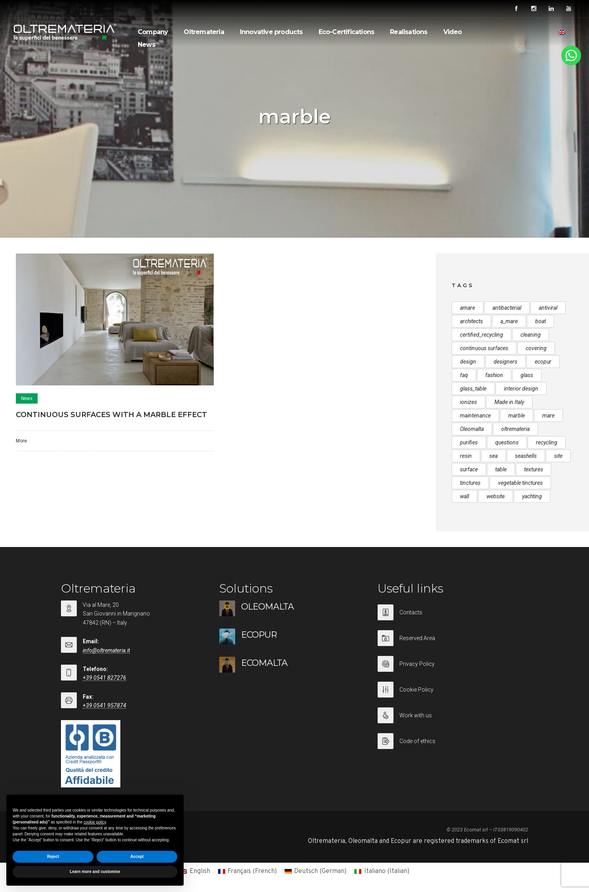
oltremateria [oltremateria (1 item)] (515, 429)
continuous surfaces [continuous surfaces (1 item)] (484, 348)
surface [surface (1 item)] (469, 469)
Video (452, 32)
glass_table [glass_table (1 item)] (473, 388)
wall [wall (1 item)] (464, 496)
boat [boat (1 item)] (540, 321)
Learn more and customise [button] (95, 871)
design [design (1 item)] (468, 361)
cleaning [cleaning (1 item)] (531, 335)
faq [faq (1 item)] (464, 375)
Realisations (408, 32)
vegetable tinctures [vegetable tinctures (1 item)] (520, 483)
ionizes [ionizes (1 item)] (468, 402)
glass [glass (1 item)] (527, 375)
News (146, 44)
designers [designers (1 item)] (505, 361)
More (21, 441)
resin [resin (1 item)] (466, 456)
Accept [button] (136, 856)
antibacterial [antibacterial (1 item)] (506, 308)
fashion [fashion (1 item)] (494, 375)
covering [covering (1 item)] (536, 348)
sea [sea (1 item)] (493, 456)
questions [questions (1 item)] (507, 442)
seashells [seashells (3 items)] (526, 456)
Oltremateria (204, 32)
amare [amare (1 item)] (467, 308)
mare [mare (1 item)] (548, 415)
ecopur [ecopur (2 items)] (543, 361)
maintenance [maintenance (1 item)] (475, 415)
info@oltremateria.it (106, 650)
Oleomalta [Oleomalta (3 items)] (472, 429)
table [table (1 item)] (501, 469)
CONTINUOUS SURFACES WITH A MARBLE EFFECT (111, 414)
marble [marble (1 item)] (516, 415)
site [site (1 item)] (558, 456)
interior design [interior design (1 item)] (521, 388)
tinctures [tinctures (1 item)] (470, 483)
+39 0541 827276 (104, 678)
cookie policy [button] (95, 822)
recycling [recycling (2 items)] (546, 442)
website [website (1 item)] (495, 496)
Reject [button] (53, 856)
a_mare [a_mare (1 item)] (509, 321)
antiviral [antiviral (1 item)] (548, 308)
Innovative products (271, 32)
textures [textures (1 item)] (533, 469)
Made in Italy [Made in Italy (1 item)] (509, 402)
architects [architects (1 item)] (471, 321)
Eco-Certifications (346, 32)
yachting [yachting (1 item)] (532, 496)
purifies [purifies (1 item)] (469, 442)
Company (153, 32)
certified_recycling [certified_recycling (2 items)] (481, 335)
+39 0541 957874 (104, 705)
